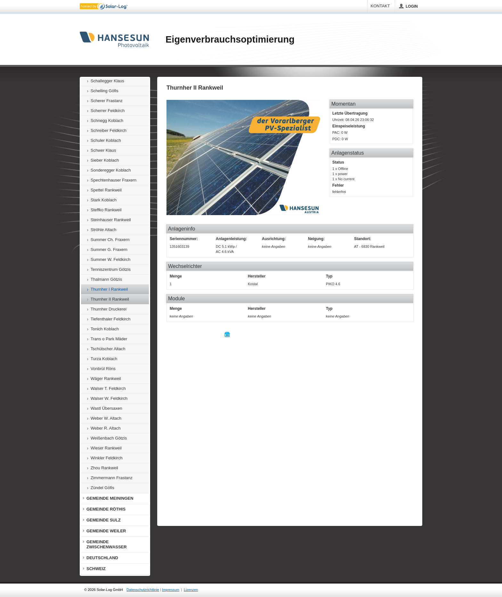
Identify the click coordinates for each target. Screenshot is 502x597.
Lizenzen (191, 590)
